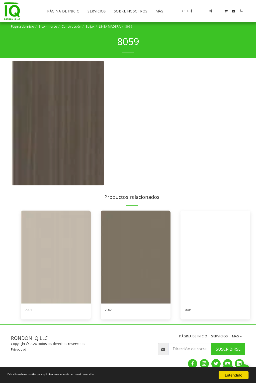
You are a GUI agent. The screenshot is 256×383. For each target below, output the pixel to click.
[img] (56, 257)
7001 (29, 310)
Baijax (90, 26)
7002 (109, 310)
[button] (203, 11)
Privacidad (18, 350)
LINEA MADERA (110, 26)
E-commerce (48, 26)
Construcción (71, 26)
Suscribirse (228, 350)
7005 (188, 310)
